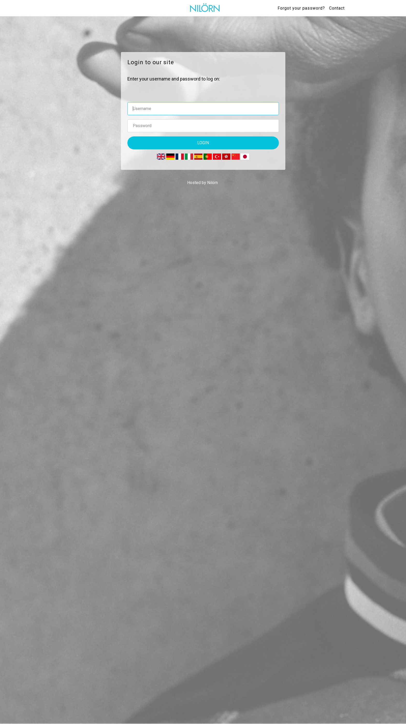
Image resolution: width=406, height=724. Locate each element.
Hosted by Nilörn (202, 182)
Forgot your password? (301, 8)
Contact (337, 8)
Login (203, 142)
